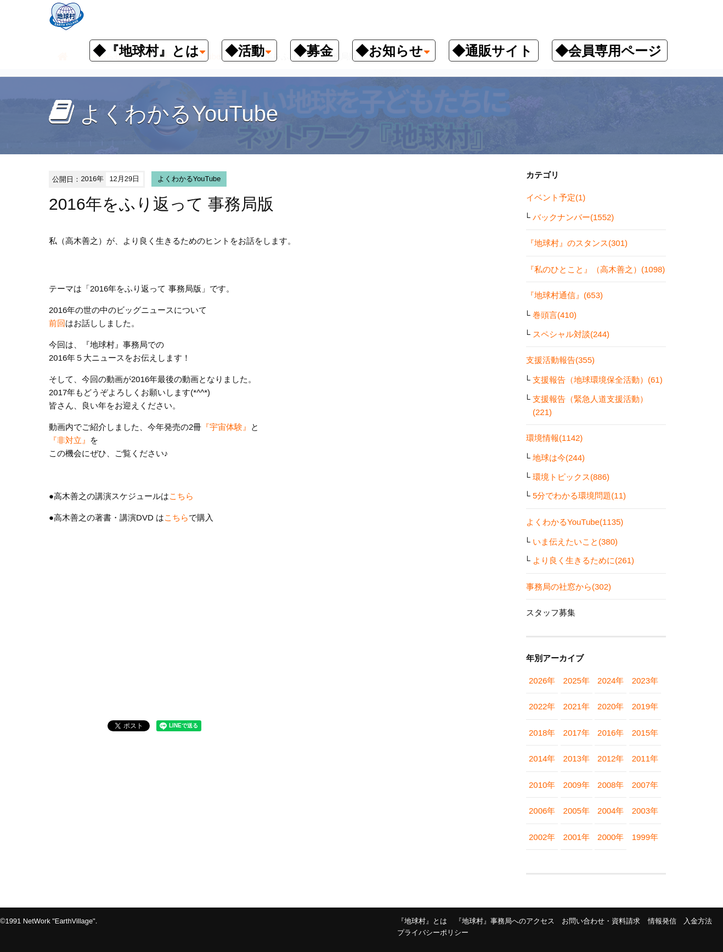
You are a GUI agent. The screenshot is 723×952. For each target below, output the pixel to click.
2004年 (610, 810)
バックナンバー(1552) (573, 217)
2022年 (542, 706)
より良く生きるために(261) (583, 560)
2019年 (645, 706)
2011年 (645, 758)
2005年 (576, 810)
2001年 (576, 837)
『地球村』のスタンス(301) (577, 243)
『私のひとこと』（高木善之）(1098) (595, 269)
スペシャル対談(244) (571, 334)
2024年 (610, 680)
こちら (181, 496)
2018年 (542, 732)
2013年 (576, 758)
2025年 (576, 680)
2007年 (645, 784)
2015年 (645, 732)
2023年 (645, 680)
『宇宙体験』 (226, 427)
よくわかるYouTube (189, 179)
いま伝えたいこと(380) (575, 541)
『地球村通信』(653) (564, 295)
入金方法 (698, 921)
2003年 (645, 810)
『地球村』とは (422, 921)
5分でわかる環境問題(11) (579, 495)
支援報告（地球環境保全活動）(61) (598, 379)
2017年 (576, 732)
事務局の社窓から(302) (568, 586)
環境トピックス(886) (571, 476)
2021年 (576, 706)
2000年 (610, 837)
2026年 (542, 680)
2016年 (610, 732)
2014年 (542, 758)
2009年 (576, 784)
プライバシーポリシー (432, 932)
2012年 (610, 758)
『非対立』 (69, 440)
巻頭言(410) (555, 315)
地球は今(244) (559, 457)
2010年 (542, 784)
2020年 (610, 706)
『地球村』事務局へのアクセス (505, 921)
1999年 (645, 837)
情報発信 (662, 921)
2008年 (610, 784)
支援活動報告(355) (560, 360)
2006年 (542, 810)
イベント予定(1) (555, 197)
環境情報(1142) (554, 438)
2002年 (542, 837)
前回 (57, 323)
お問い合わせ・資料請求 (601, 921)
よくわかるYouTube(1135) (574, 522)
